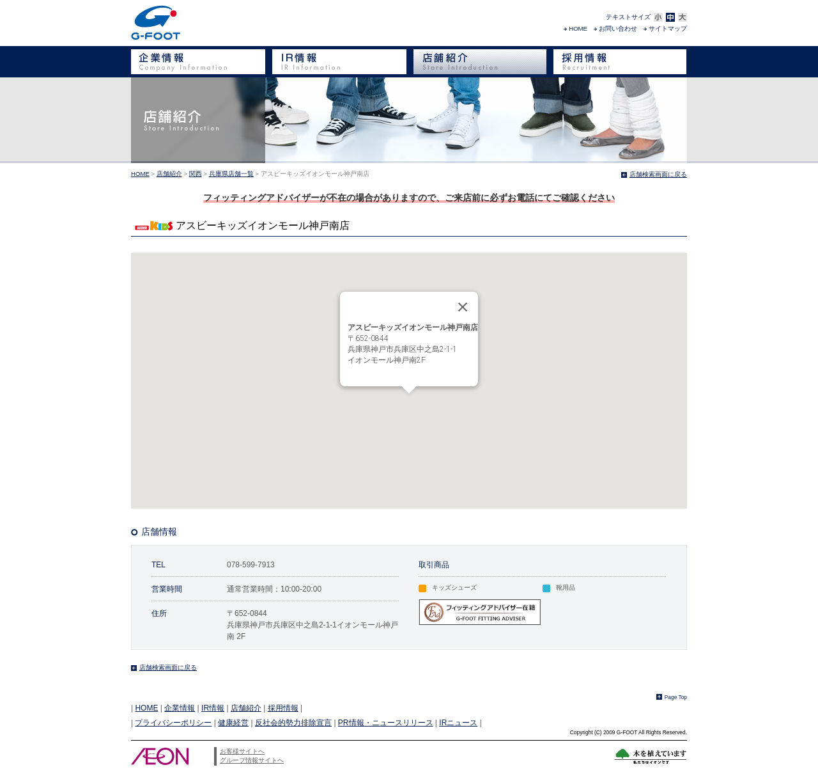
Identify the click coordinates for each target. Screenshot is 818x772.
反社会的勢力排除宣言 (293, 722)
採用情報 (283, 708)
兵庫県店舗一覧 (231, 173)
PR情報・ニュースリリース (385, 722)
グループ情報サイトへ (252, 760)
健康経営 (233, 722)
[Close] (462, 307)
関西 (195, 173)
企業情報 (179, 708)
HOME (578, 28)
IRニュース (458, 722)
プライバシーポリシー (173, 722)
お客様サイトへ (242, 751)
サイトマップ (668, 28)
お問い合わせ (618, 28)
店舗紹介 (169, 173)
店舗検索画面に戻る (658, 174)
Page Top (676, 697)
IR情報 (212, 708)
